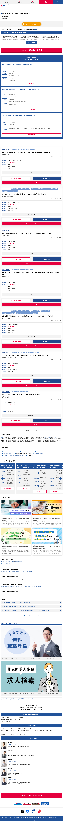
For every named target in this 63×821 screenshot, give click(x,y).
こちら (35, 29)
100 (61, 143)
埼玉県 (12, 557)
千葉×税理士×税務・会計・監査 (27, 451)
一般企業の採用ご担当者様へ (35, 813)
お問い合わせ (45, 813)
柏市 (29, 438)
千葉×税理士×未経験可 (38, 453)
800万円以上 (15, 589)
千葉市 (2, 437)
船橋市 (49, 437)
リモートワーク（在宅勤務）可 (31, 582)
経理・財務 (20, 574)
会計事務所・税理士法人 (6, 567)
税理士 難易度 (22, 694)
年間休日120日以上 (5, 582)
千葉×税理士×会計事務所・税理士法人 (11, 451)
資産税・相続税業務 (13, 574)
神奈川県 (20, 557)
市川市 (46, 437)
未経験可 (40, 582)
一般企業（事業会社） (16, 567)
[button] (2, 476)
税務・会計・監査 (4, 574)
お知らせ (59, 813)
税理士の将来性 (5, 694)
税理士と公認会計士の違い (33, 694)
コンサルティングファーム (26, 567)
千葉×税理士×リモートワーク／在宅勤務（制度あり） (14, 455)
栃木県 (6, 557)
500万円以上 (9, 589)
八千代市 (43, 438)
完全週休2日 (12, 582)
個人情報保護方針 (52, 813)
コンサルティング (26, 574)
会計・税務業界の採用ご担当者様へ (21, 813)
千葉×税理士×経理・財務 (8, 453)
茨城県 (2, 557)
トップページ (4, 813)
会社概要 (10, 813)
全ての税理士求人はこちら (9, 559)
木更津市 (56, 437)
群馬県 (9, 557)
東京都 (16, 557)
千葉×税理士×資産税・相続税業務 (43, 451)
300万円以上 (3, 589)
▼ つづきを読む (31, 42)
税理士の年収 (14, 694)
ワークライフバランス (19, 582)
